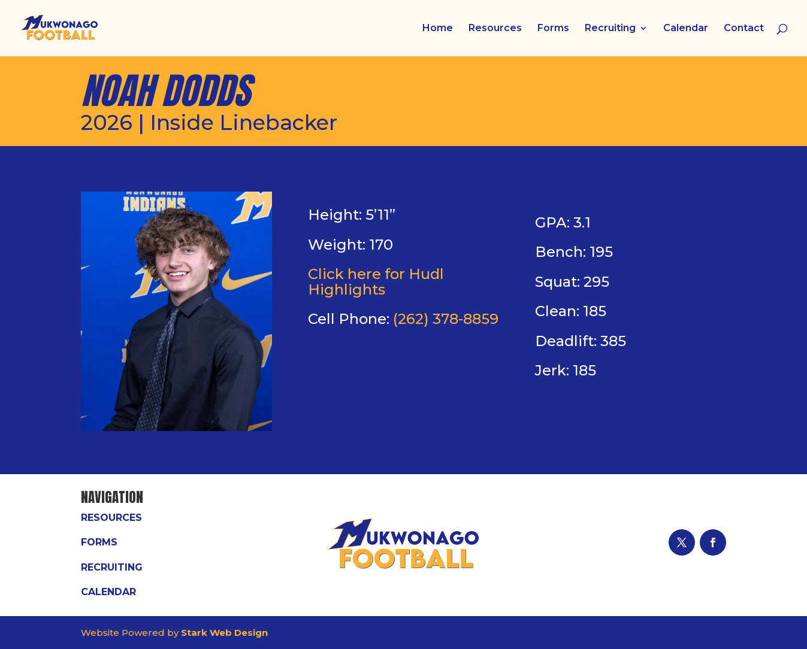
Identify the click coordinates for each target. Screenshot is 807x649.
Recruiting (610, 29)
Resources (495, 29)
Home (437, 29)
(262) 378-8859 (445, 318)
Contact (744, 29)
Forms (553, 29)
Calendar (685, 29)
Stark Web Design (224, 632)
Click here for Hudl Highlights (376, 281)
